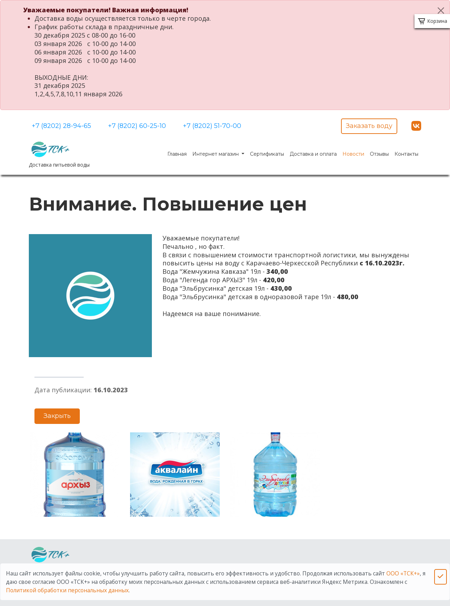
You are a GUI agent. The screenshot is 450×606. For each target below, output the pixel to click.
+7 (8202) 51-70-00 (212, 126)
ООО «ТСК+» (403, 573)
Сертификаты (267, 154)
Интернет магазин (216, 154)
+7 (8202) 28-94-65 (61, 126)
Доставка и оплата (313, 154)
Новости (353, 154)
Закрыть (57, 416)
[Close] (441, 10)
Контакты (406, 154)
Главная (177, 154)
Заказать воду (369, 126)
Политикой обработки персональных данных (67, 590)
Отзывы (379, 154)
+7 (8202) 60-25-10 (137, 126)
